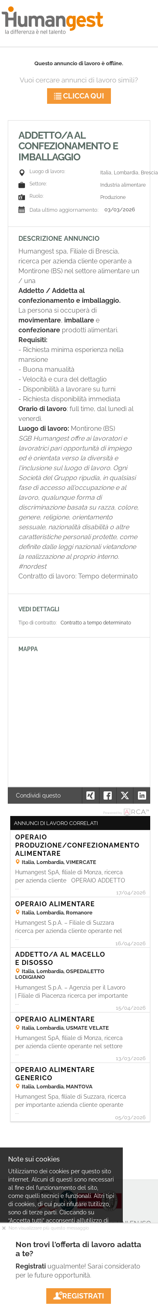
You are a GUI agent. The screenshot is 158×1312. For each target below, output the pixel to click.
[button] (141, 795)
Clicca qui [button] (79, 95)
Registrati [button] (78, 1295)
